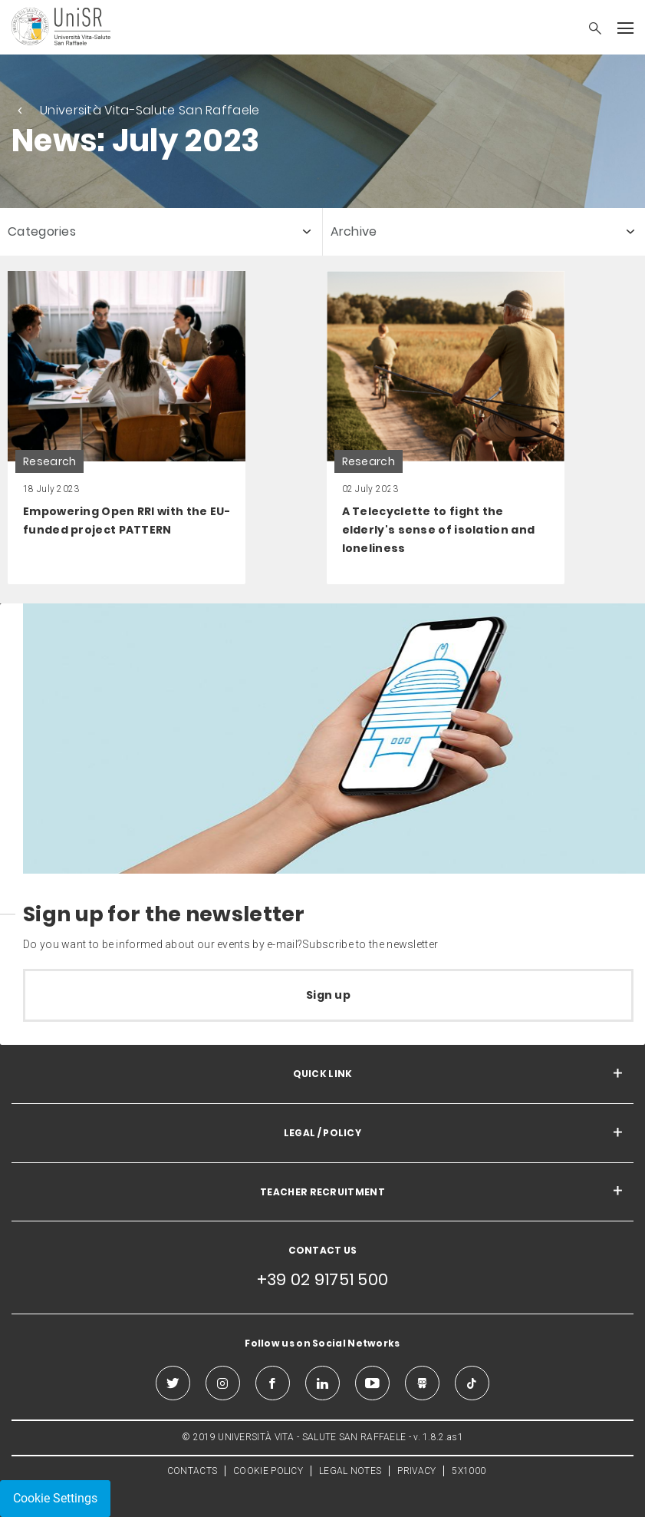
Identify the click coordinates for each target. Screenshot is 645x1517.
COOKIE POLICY (268, 1471)
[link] (126, 427)
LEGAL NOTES (350, 1471)
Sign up (328, 995)
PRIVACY (416, 1471)
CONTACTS (192, 1471)
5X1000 (468, 1471)
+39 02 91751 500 (323, 1279)
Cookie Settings (55, 1498)
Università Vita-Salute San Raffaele (150, 110)
